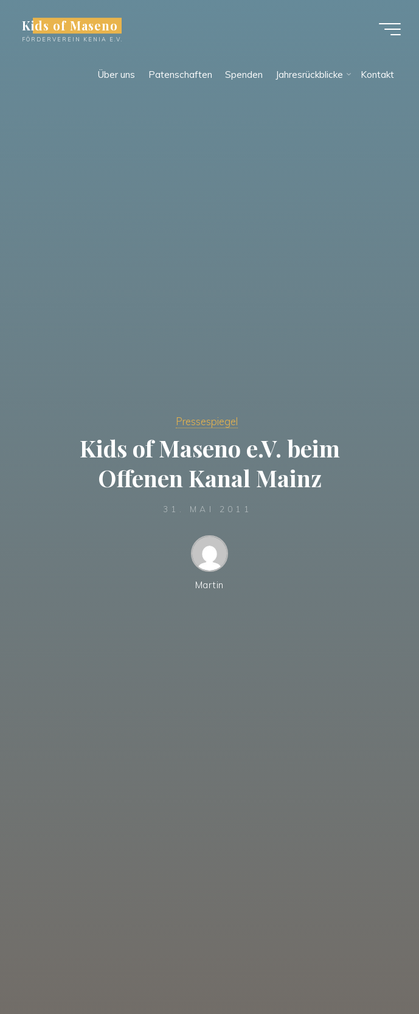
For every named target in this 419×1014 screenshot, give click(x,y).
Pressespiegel (207, 421)
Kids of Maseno (70, 25)
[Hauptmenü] (390, 29)
